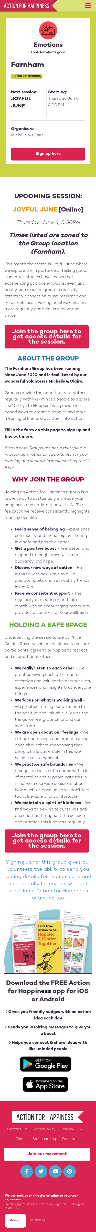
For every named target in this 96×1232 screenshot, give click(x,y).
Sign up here (48, 154)
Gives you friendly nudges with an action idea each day (48, 1015)
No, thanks (37, 1220)
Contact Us (17, 1129)
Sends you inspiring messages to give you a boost (48, 1030)
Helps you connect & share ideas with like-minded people (48, 1045)
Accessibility (44, 1129)
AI (82, 1129)
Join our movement (47, 1154)
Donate (68, 1139)
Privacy (67, 1129)
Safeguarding (44, 1139)
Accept (15, 1220)
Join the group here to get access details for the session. (46, 336)
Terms (21, 1139)
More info (11, 1208)
